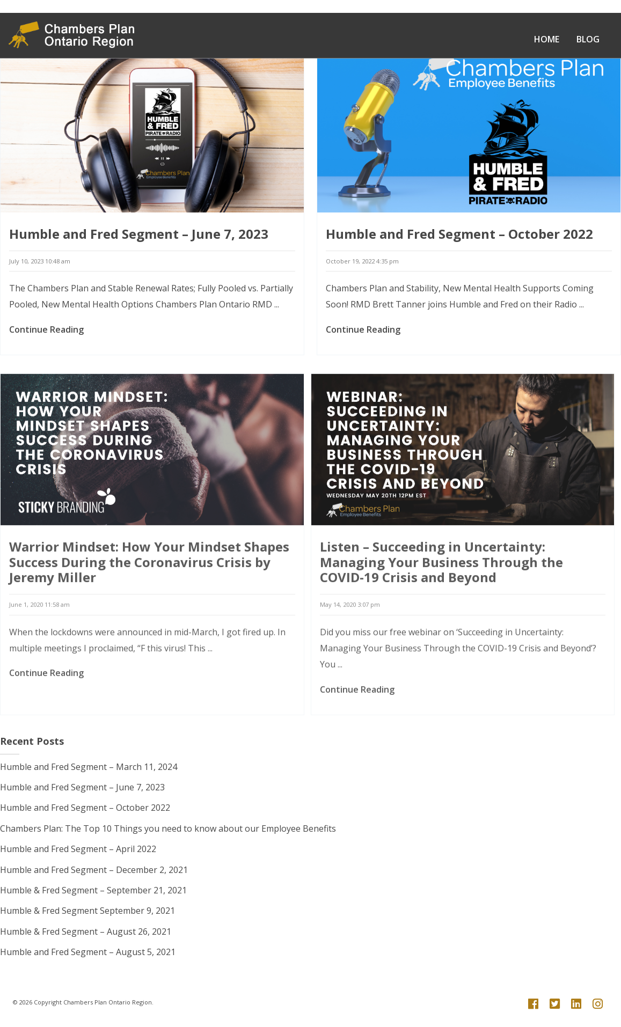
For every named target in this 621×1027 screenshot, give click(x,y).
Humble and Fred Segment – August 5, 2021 (88, 952)
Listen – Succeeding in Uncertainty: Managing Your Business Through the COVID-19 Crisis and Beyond (441, 604)
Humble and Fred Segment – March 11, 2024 (88, 767)
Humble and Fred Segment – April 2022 (78, 849)
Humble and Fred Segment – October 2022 (459, 245)
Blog (588, 39)
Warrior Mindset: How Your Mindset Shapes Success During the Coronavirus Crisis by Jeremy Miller (149, 604)
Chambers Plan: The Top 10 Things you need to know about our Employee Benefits (168, 828)
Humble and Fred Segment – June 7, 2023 (138, 245)
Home (546, 39)
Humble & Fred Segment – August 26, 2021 (85, 931)
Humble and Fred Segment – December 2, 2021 (94, 870)
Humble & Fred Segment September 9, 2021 (87, 910)
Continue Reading (46, 341)
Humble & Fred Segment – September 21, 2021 (93, 890)
